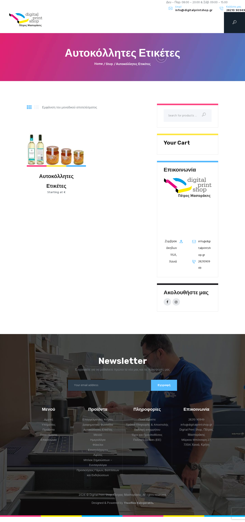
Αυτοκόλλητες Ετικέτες (56, 182)
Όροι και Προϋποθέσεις (147, 445)
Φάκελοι (97, 450)
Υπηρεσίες (48, 430)
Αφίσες (98, 460)
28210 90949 (196, 424)
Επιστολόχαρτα (98, 455)
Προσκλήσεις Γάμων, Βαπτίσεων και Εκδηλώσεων (98, 478)
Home (98, 64)
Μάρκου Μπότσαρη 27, (196, 445)
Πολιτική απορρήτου (147, 440)
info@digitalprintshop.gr (204, 249)
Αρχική (48, 424)
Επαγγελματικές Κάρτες (98, 424)
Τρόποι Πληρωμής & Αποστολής (147, 432)
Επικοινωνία (48, 445)
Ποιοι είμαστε (48, 440)
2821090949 (204, 266)
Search (207, 115)
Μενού (97, 440)
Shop (109, 64)
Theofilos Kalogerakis (138, 508)
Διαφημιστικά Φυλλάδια (98, 430)
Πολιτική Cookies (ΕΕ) (147, 450)
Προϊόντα (48, 435)
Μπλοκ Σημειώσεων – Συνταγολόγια (98, 468)
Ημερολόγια (98, 445)
